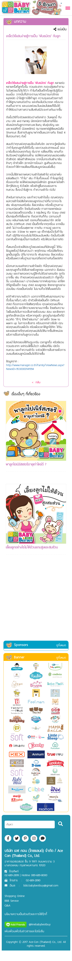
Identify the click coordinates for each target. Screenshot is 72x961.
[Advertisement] (36, 602)
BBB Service (12, 900)
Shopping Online (15, 896)
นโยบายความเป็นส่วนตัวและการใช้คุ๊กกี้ (26, 914)
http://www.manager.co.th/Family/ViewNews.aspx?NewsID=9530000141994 (35, 367)
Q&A (7, 905)
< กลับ (36, 382)
